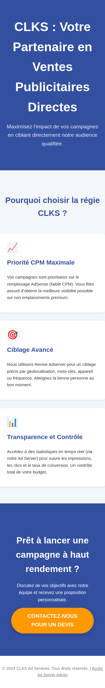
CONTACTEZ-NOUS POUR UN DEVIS (52, 620)
